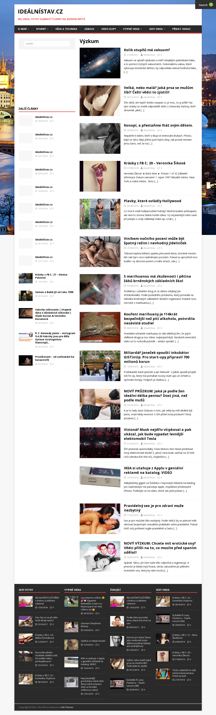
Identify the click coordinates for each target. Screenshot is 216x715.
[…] (125, 72)
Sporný (41, 29)
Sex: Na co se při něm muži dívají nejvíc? (46, 619)
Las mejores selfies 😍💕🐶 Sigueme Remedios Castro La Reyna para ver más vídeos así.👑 (93, 603)
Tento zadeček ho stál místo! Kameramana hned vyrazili (184, 673)
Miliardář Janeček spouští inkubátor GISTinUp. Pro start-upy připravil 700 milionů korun (156, 357)
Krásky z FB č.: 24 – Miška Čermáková (44, 636)
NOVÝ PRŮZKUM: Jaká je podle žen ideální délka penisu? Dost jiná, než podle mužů (155, 395)
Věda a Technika (66, 29)
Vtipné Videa (131, 29)
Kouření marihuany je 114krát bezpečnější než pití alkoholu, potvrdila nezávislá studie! (159, 318)
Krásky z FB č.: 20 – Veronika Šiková (154, 163)
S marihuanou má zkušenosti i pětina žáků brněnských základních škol (157, 278)
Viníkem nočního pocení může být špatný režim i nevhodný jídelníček (155, 240)
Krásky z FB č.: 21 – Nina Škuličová (184, 636)
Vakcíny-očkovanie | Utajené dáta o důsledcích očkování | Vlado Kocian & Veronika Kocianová (53, 314)
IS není (22, 29)
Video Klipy (108, 29)
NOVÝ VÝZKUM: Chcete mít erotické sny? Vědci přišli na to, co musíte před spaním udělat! (160, 548)
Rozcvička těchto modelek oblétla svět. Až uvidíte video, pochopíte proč (46, 657)
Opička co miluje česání (93, 640)
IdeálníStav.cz (44, 117)
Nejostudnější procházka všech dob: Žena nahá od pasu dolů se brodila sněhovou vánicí (92, 684)
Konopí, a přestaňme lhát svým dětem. (158, 125)
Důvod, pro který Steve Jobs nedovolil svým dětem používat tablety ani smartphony (139, 642)
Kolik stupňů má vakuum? (147, 50)
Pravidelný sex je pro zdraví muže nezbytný (154, 507)
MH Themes (67, 707)
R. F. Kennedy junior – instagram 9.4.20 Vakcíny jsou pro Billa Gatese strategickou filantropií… (55, 337)
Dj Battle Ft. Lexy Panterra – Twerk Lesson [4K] (136, 682)
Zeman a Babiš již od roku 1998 (54, 292)
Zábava (89, 29)
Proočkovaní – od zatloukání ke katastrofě (54, 358)
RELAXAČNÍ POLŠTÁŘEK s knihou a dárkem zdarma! (47, 600)
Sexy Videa (156, 29)
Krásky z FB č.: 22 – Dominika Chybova (45, 677)
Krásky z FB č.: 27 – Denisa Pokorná (51, 276)
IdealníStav (149, 54)
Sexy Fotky (26, 589)
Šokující (115, 589)
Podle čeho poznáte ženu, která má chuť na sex (139, 620)
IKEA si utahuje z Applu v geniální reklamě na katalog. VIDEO (153, 470)
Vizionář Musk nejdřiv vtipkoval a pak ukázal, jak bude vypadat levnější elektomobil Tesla (157, 434)
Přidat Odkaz (181, 29)
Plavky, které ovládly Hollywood (152, 201)
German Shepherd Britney (91, 625)
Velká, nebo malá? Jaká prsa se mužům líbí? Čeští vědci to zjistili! (158, 89)
